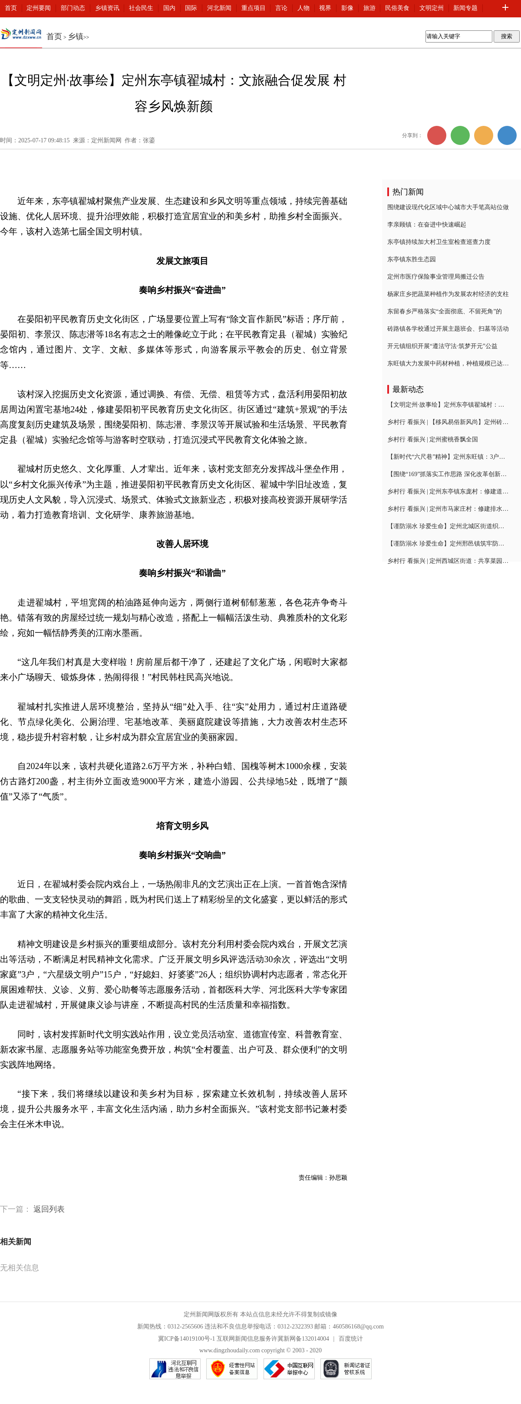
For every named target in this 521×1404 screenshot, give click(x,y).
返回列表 (49, 1209)
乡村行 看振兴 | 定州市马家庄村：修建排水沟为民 (448, 509)
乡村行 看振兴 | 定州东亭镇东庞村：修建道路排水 (448, 491)
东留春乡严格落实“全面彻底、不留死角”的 (444, 311)
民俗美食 (397, 8)
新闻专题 (465, 8)
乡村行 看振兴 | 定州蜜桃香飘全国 (432, 439)
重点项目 (253, 8)
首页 (11, 8)
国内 (169, 8)
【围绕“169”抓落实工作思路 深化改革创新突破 (448, 474)
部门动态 (73, 8)
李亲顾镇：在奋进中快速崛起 (426, 224)
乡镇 (75, 36)
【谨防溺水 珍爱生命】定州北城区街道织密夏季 (448, 526)
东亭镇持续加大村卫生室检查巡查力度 (439, 242)
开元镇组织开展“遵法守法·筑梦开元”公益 (442, 346)
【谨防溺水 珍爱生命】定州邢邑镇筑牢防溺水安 (448, 543)
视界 (325, 8)
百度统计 (351, 1338)
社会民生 (141, 8)
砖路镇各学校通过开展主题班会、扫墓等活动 (448, 329)
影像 (347, 8)
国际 (191, 8)
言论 (281, 8)
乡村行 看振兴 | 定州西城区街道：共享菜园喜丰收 (448, 561)
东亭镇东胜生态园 (411, 259)
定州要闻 (38, 8)
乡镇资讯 (107, 8)
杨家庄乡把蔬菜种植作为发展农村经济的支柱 (448, 294)
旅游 (369, 8)
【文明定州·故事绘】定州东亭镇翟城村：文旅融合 (448, 404)
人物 (303, 8)
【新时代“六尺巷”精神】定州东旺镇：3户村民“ (448, 457)
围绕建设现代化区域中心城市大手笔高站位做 (448, 207)
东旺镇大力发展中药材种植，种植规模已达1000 (448, 363)
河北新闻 (219, 8)
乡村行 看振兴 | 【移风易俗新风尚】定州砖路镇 (448, 422)
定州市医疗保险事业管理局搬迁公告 (436, 276)
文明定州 (431, 8)
